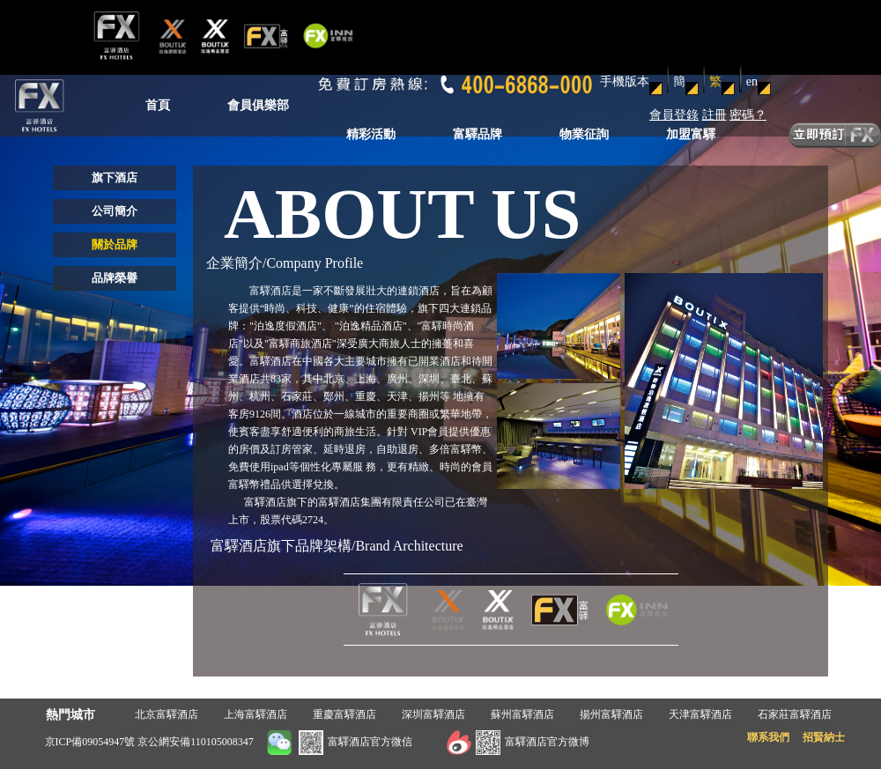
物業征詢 (584, 134)
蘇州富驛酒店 (522, 714)
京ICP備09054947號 (90, 742)
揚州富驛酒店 (611, 714)
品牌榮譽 (114, 278)
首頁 (157, 105)
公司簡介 (114, 211)
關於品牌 (114, 244)
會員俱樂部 (258, 105)
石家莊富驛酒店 (795, 714)
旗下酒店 (114, 177)
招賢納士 (824, 737)
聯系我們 (768, 737)
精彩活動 (371, 134)
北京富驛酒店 (166, 714)
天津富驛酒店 (700, 714)
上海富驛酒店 (255, 714)
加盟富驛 (690, 134)
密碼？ (747, 115)
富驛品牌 (477, 134)
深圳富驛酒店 (433, 714)
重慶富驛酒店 (344, 714)
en (752, 81)
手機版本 (624, 81)
